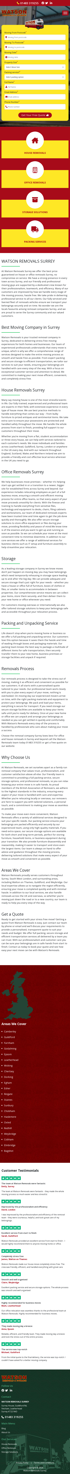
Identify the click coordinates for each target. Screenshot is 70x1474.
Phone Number (12, 102)
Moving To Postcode (14, 42)
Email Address (11, 92)
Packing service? (12, 72)
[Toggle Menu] (65, 13)
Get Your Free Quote (35, 115)
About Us (5, 1432)
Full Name (9, 82)
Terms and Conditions (44, 1462)
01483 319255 (29, 3)
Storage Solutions (9, 1452)
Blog (3, 1428)
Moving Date (10, 52)
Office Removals (8, 1448)
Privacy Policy (22, 1462)
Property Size (11, 62)
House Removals (9, 1444)
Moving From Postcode (15, 32)
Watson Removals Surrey (34, 1470)
